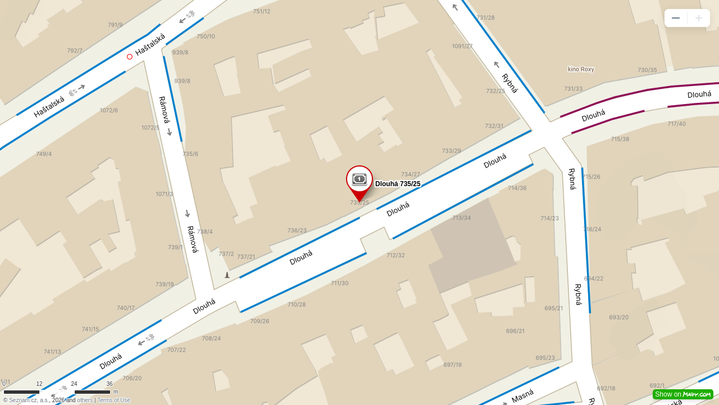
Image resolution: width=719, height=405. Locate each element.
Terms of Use (113, 400)
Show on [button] (683, 394)
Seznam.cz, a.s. (29, 400)
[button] (676, 18)
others (85, 400)
